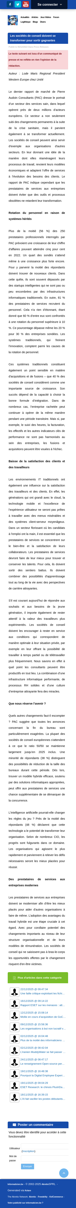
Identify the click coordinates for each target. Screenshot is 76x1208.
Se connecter (51, 4)
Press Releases (41, 47)
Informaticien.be (15, 1184)
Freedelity (42, 1197)
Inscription (28, 1151)
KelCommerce (56, 1197)
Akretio (45, 1184)
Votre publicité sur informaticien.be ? (25, 1203)
